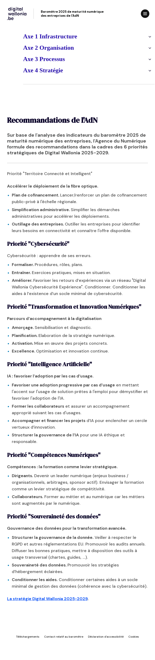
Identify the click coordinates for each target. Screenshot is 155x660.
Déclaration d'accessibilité (106, 637)
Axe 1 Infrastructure (39, 36)
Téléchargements (27, 637)
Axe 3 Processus (33, 59)
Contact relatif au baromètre (63, 637)
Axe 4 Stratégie (32, 70)
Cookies (133, 637)
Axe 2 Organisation (37, 47)
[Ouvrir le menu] (145, 13)
